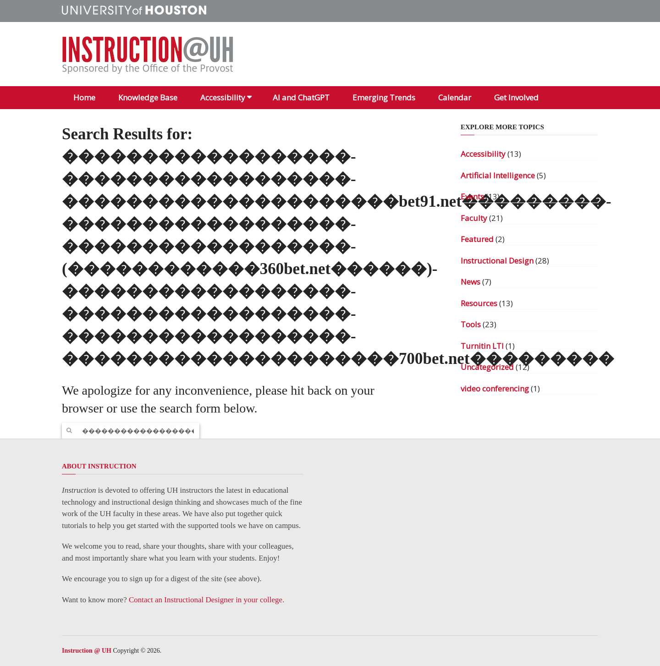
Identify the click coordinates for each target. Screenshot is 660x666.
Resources (479, 303)
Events (472, 196)
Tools (471, 324)
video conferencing (495, 388)
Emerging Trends (383, 97)
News (470, 281)
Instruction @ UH (86, 650)
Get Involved (516, 97)
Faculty (474, 218)
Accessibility (222, 97)
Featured (477, 239)
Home (84, 97)
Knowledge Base (147, 97)
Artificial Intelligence (498, 175)
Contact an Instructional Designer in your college (205, 599)
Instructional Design (497, 260)
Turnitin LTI (482, 346)
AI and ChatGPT (301, 97)
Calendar (454, 97)
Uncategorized (487, 367)
